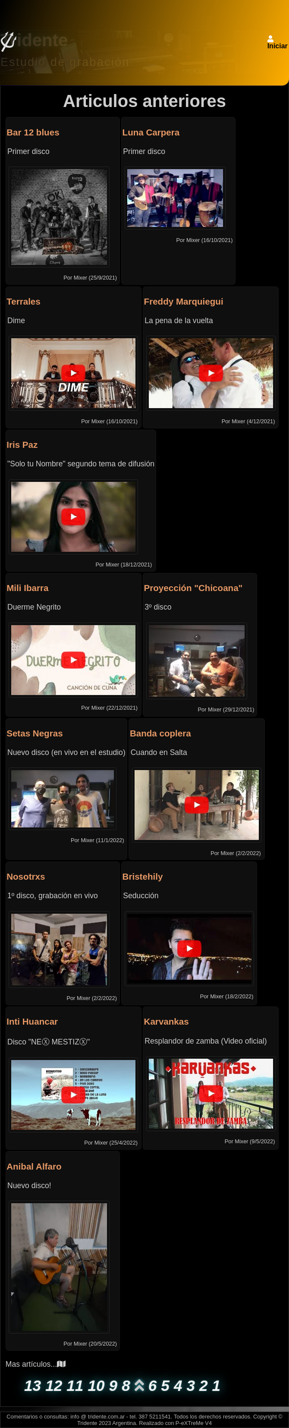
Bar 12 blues (32, 132)
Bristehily (143, 876)
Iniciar (277, 46)
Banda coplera (160, 733)
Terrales (23, 301)
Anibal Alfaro (33, 1166)
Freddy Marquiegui (183, 301)
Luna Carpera (151, 132)
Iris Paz (22, 445)
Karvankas (166, 1021)
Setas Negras (34, 733)
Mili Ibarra (27, 588)
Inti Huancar (32, 1021)
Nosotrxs (25, 876)
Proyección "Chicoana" (193, 588)
